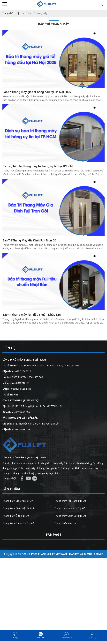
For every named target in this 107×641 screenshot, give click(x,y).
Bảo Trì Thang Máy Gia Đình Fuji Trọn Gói (29, 240)
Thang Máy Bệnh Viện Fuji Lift (18, 508)
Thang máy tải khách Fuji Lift (70, 508)
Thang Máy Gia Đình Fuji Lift (17, 500)
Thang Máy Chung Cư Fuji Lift (18, 523)
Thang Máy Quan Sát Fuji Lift (70, 515)
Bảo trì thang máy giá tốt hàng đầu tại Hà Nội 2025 (36, 92)
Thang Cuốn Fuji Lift (65, 523)
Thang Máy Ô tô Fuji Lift (15, 515)
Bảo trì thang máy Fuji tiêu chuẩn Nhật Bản (31, 315)
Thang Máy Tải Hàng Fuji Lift (70, 500)
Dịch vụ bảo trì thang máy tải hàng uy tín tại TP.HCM (37, 166)
